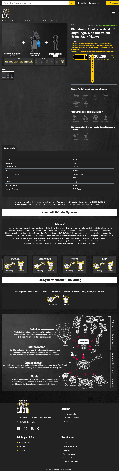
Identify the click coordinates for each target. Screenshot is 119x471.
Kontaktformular (69, 414)
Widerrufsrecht (69, 454)
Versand (22, 446)
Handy (13, 21)
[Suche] (72, 3)
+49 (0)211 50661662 (71, 418)
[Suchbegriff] (35, 3)
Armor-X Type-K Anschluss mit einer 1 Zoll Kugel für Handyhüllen (92, 45)
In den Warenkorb (92, 68)
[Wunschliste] (103, 3)
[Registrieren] (94, 3)
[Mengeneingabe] (78, 57)
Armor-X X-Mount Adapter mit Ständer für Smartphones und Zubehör (93, 51)
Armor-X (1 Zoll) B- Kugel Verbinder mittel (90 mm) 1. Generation (92, 43)
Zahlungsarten (24, 442)
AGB (65, 442)
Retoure (22, 450)
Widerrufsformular (70, 458)
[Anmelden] (82, 3)
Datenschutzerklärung (71, 446)
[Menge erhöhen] (87, 56)
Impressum (67, 450)
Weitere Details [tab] (9, 148)
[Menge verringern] (87, 58)
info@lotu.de (68, 421)
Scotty (7, 21)
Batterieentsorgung (70, 462)
